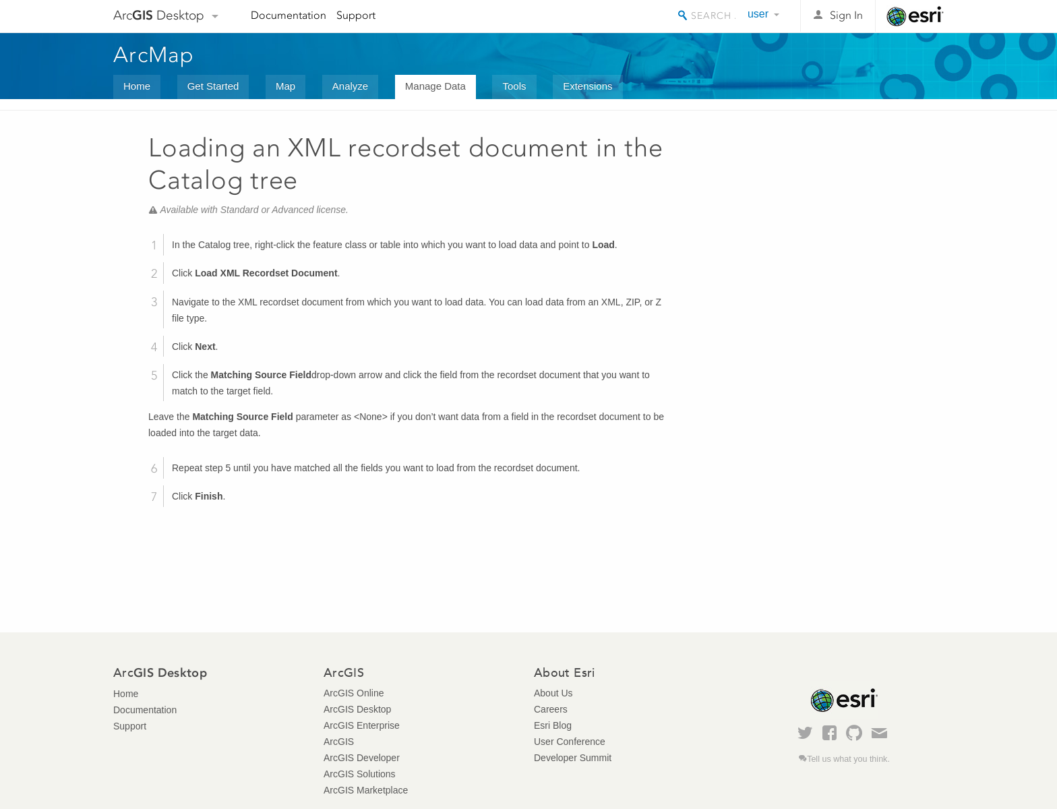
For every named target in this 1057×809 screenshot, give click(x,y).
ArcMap (154, 54)
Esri (915, 16)
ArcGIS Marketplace (366, 790)
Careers (551, 709)
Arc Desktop (158, 15)
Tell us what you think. (848, 759)
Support (355, 15)
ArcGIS (339, 741)
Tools (514, 86)
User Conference (569, 741)
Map (285, 86)
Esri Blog (553, 725)
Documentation (288, 15)
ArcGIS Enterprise (362, 725)
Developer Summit (572, 757)
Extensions (587, 86)
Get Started (213, 86)
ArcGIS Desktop (357, 709)
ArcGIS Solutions (360, 774)
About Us (553, 693)
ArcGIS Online (354, 693)
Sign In (846, 15)
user (758, 14)
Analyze (350, 86)
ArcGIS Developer (362, 757)
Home (136, 86)
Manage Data (435, 86)
